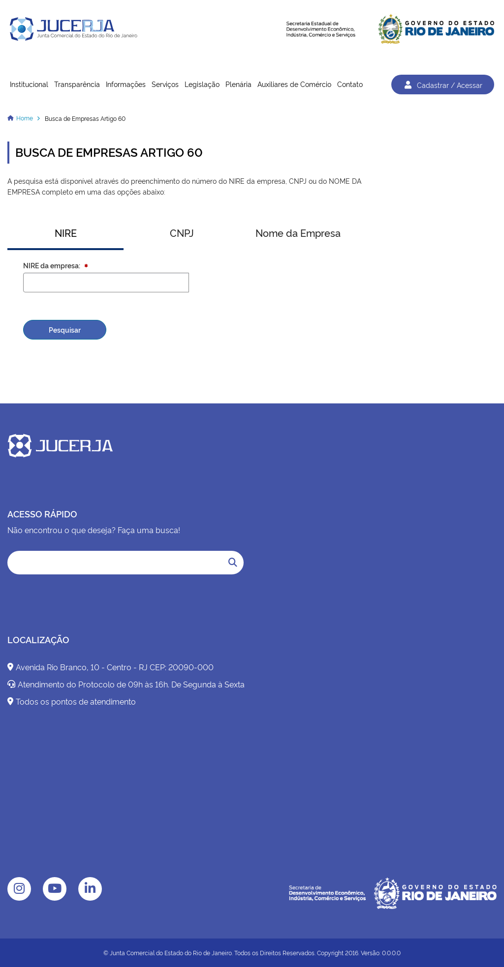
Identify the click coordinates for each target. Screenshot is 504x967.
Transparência (77, 83)
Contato (350, 83)
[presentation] (291, 292)
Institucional (29, 83)
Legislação (202, 83)
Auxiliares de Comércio (294, 83)
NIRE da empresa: (52, 265)
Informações (126, 83)
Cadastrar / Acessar (442, 84)
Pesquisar (65, 329)
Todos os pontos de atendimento (71, 701)
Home (24, 118)
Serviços (165, 83)
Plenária (238, 83)
